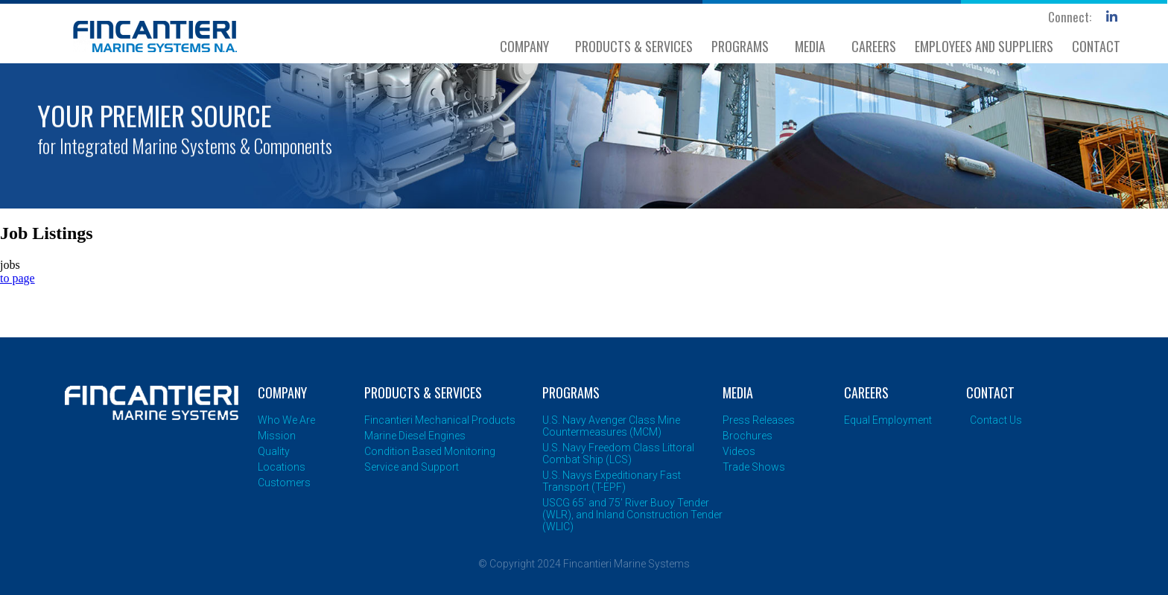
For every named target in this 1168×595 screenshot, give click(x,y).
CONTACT (1096, 46)
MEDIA (814, 46)
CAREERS (873, 46)
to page (17, 278)
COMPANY (528, 46)
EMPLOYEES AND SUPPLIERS (984, 46)
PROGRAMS (743, 46)
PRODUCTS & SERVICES (634, 46)
